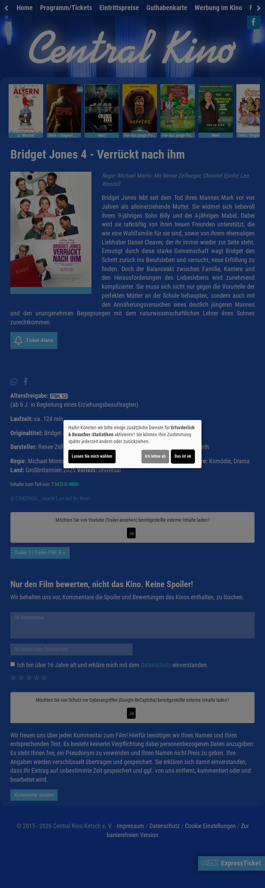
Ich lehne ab (155, 456)
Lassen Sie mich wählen (92, 456)
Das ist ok (183, 456)
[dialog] (132, 444)
